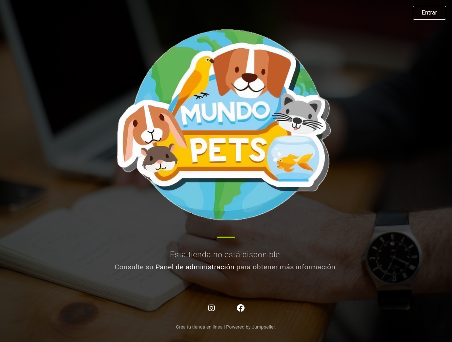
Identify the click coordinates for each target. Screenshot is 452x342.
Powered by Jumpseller (250, 327)
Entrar (429, 12)
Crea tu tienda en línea (200, 327)
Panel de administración (195, 267)
